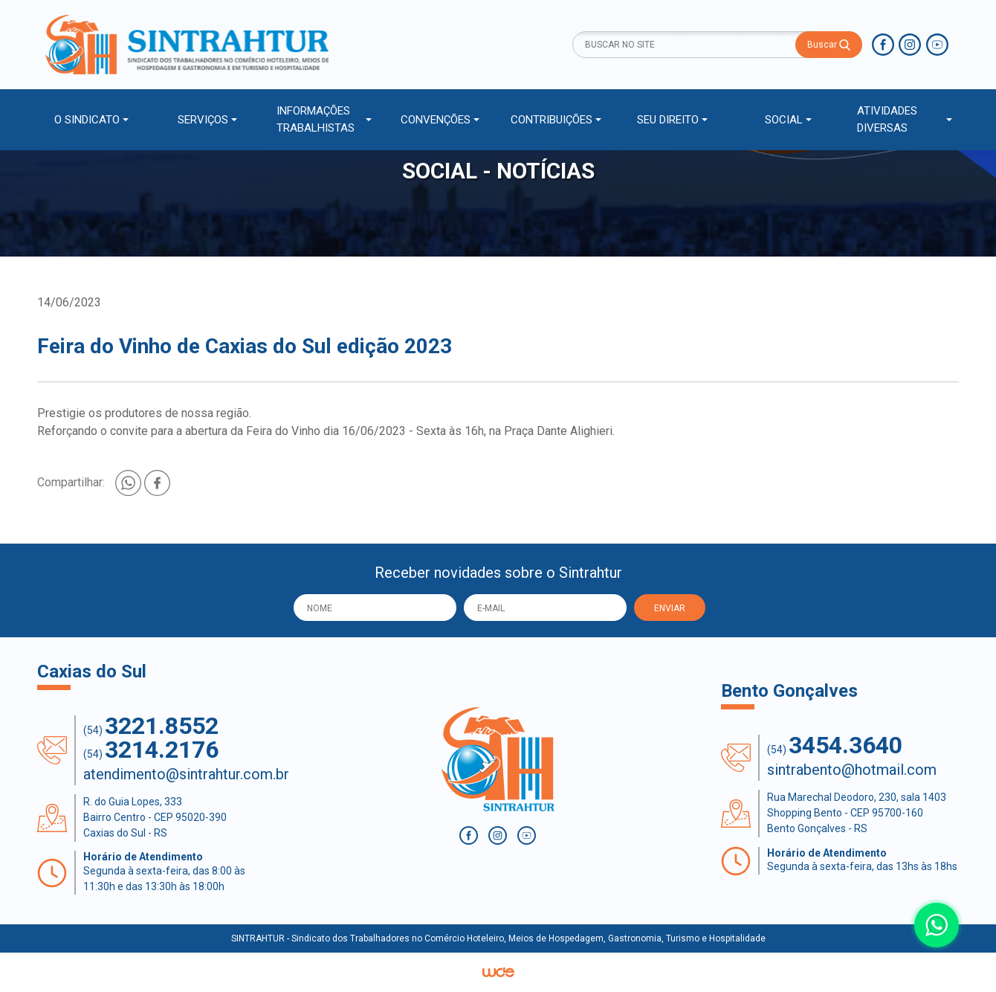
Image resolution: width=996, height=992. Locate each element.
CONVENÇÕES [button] (435, 119)
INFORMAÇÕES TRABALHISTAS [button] (316, 119)
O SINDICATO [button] (87, 119)
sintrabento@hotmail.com (852, 770)
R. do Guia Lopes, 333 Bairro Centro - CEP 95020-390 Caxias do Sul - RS (155, 817)
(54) (151, 726)
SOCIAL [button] (784, 119)
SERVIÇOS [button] (203, 119)
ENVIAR (669, 608)
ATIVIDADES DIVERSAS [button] (887, 119)
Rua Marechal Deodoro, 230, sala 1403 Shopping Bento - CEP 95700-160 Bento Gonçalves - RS (856, 812)
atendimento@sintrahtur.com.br (186, 774)
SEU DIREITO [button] (668, 119)
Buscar (828, 45)
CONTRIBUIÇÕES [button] (551, 119)
